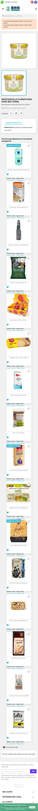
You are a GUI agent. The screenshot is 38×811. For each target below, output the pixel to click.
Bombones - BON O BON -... (19, 320)
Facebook (17, 786)
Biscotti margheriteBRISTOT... (19, 621)
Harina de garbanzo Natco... (19, 470)
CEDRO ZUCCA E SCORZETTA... (19, 508)
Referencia (8, 127)
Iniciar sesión (11, 180)
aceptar (32, 807)
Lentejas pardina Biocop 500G (19, 696)
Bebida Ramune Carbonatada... (19, 245)
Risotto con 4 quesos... (19, 658)
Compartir (11, 113)
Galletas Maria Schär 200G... (19, 358)
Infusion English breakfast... (19, 583)
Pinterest (21, 113)
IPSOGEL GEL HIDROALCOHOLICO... (19, 170)
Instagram (21, 786)
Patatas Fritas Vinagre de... (19, 282)
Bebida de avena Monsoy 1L (19, 207)
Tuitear (16, 113)
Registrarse (20, 180)
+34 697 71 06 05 (11, 2)
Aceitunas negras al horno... (19, 733)
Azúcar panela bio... (19, 433)
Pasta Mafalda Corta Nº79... (19, 545)
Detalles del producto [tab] (13, 122)
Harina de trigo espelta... (19, 395)
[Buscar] (19, 16)
